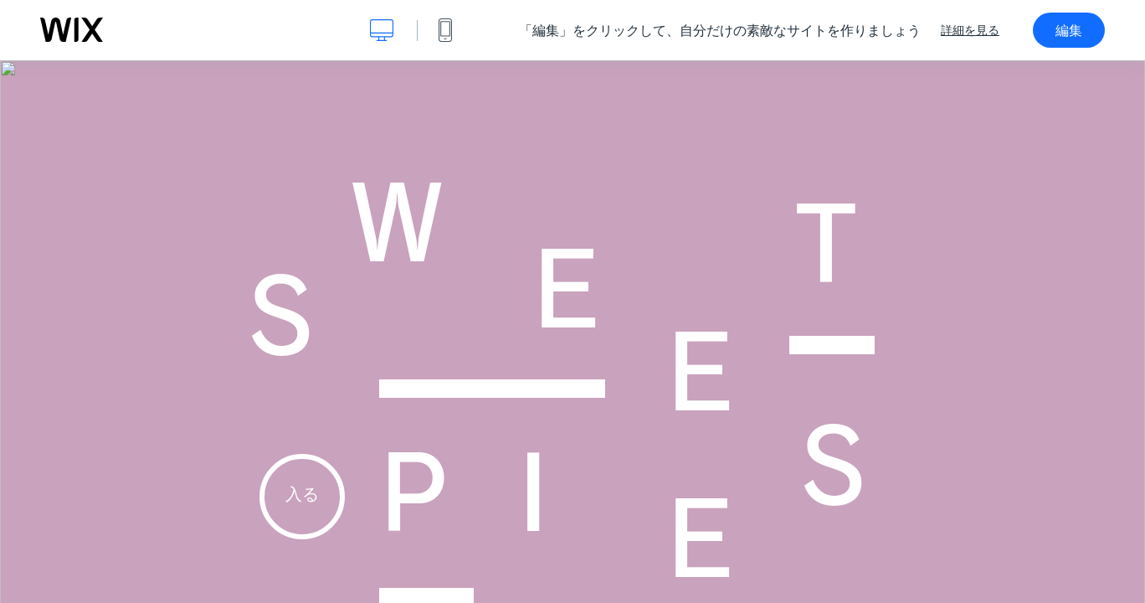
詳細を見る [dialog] (970, 30)
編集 (1068, 30)
